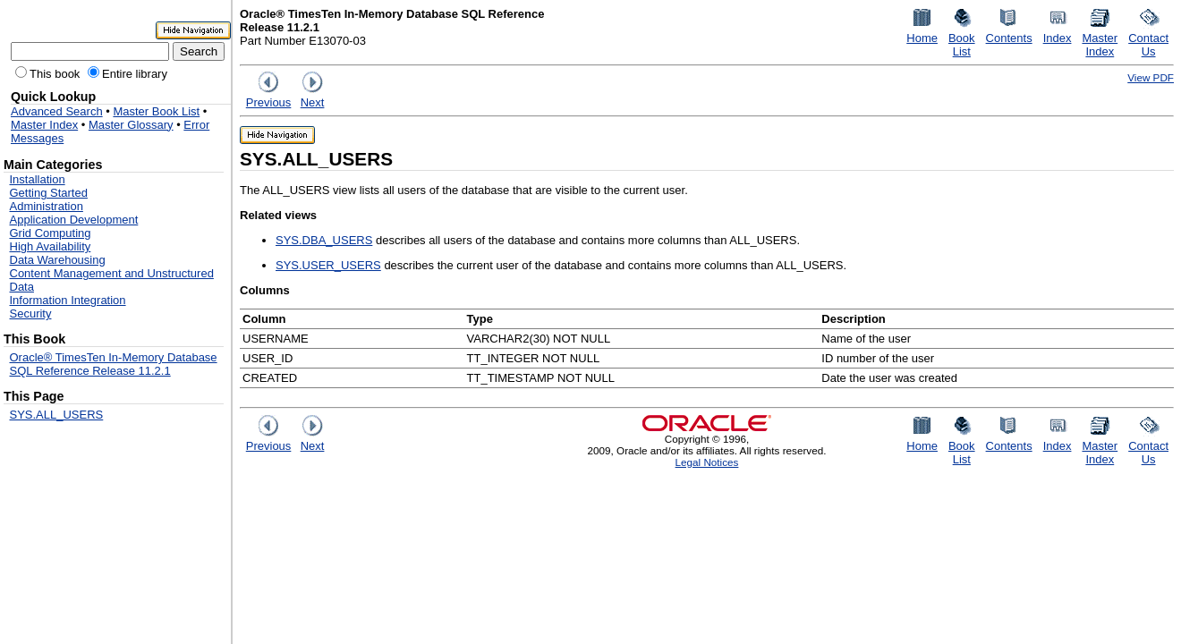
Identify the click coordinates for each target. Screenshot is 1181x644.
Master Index (44, 124)
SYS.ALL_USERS (57, 414)
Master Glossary (131, 124)
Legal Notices (707, 462)
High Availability (50, 246)
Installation (37, 179)
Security (31, 313)
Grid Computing (50, 233)
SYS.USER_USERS (328, 265)
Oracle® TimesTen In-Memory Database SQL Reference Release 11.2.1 (113, 364)
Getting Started (49, 192)
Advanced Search (57, 111)
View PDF (1150, 77)
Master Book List (156, 111)
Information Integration (68, 300)
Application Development (74, 219)
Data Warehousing (58, 260)
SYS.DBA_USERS (324, 240)
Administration (46, 206)
